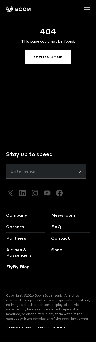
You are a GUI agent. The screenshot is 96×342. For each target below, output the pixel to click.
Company (16, 215)
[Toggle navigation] (87, 9)
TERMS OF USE (18, 327)
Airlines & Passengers (19, 252)
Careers (15, 226)
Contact (60, 238)
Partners (16, 238)
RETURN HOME (48, 57)
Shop (56, 249)
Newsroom (63, 215)
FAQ (56, 226)
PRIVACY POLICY (52, 327)
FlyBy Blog (18, 266)
